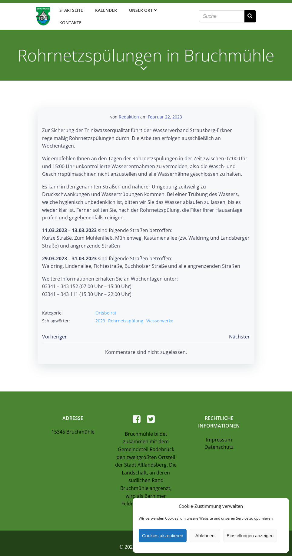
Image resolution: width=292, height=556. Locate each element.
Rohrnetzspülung (125, 312)
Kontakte (180, 12)
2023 (100, 312)
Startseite (70, 12)
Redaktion (129, 108)
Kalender (105, 12)
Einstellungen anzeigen (250, 535)
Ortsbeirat (105, 304)
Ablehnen (204, 535)
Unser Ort (142, 12)
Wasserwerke (159, 312)
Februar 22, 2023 (165, 108)
